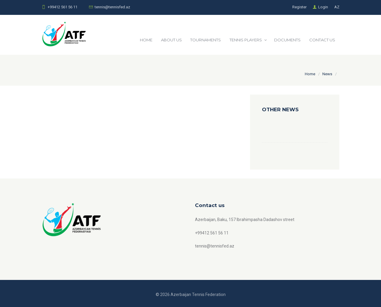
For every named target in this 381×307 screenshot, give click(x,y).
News (327, 74)
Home (310, 74)
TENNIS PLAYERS (245, 39)
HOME (146, 39)
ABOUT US (171, 39)
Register (299, 7)
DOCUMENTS (287, 39)
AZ (336, 7)
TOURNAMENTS (205, 39)
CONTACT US (322, 39)
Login (323, 7)
